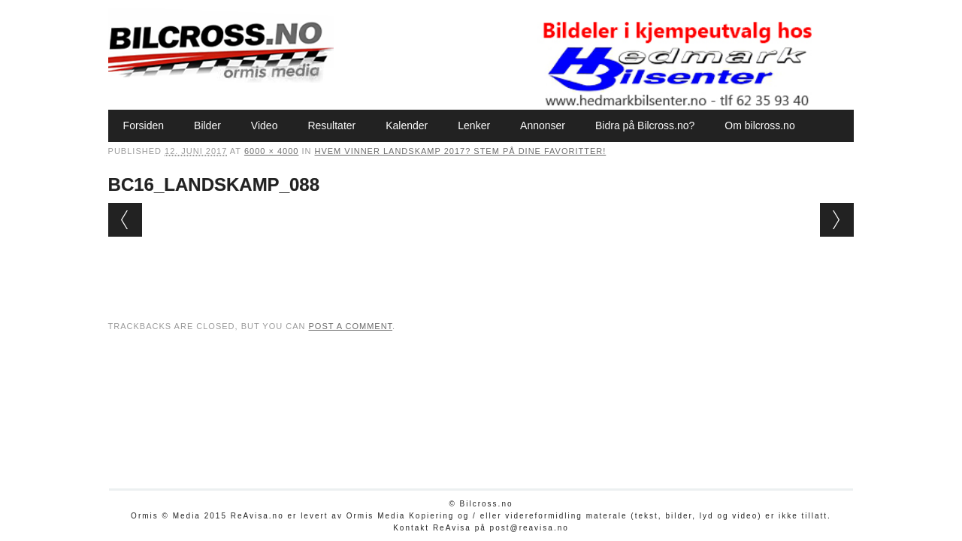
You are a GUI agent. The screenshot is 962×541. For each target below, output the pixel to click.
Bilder (207, 125)
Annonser (542, 125)
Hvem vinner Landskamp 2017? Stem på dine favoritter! (461, 151)
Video (264, 125)
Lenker (474, 125)
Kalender (407, 125)
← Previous (125, 220)
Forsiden (143, 125)
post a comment (350, 326)
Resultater (331, 125)
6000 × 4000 (271, 151)
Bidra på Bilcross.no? (644, 125)
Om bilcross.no (759, 125)
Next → (837, 220)
